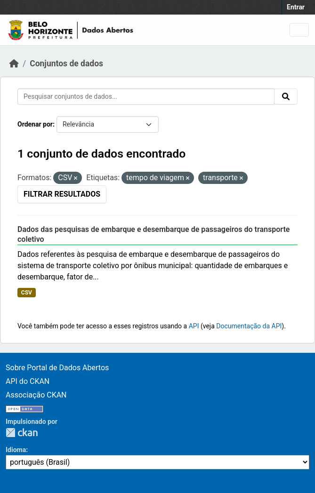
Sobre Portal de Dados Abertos (57, 367)
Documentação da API (249, 326)
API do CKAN (27, 381)
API (194, 326)
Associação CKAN (36, 394)
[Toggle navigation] (299, 30)
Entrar (296, 7)
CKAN (22, 432)
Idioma (16, 449)
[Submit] (286, 96)
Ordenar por (35, 124)
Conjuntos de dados (66, 63)
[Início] (14, 63)
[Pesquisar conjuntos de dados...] (146, 96)
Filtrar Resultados (62, 194)
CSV (26, 292)
